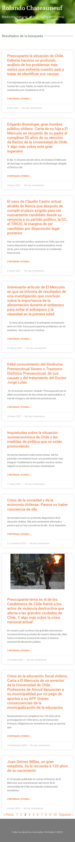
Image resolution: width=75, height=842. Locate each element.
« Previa (9, 814)
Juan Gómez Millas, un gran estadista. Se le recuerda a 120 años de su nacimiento (37, 766)
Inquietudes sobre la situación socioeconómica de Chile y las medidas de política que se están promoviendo (34, 439)
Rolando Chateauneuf (32, 8)
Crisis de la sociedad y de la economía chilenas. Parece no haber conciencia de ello (37, 504)
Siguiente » (66, 814)
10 (55, 814)
